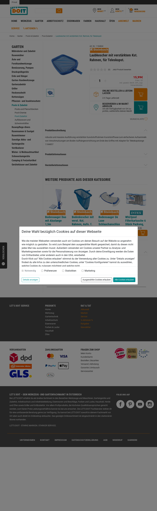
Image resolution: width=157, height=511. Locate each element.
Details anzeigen (30, 280)
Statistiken (70, 270)
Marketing (90, 270)
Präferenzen (50, 270)
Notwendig (30, 270)
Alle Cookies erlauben (124, 280)
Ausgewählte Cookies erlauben (97, 280)
